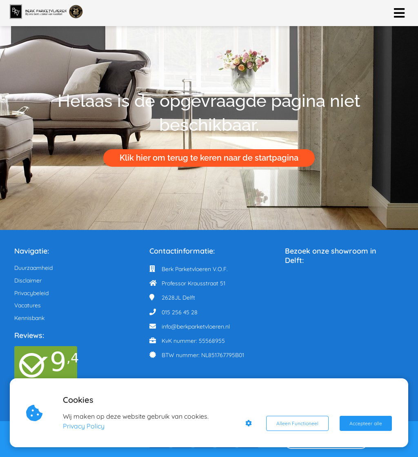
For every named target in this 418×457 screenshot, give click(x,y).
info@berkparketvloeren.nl (196, 326)
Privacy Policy (84, 426)
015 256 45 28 (180, 312)
